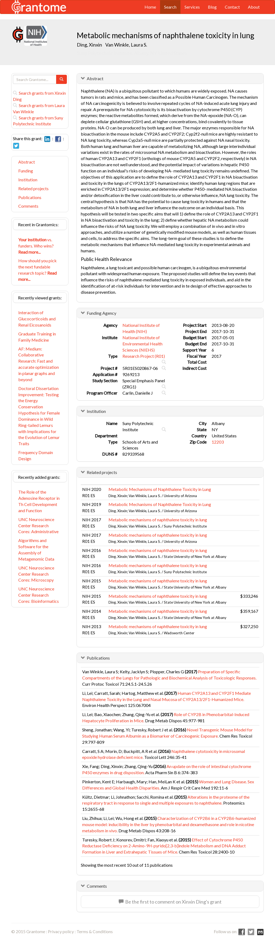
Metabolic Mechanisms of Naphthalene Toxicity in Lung (159, 489)
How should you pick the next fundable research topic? (37, 270)
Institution (27, 179)
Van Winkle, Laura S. (126, 45)
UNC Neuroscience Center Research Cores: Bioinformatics (38, 595)
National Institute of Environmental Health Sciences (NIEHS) (142, 343)
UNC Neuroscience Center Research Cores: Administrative (38, 525)
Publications (29, 197)
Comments (28, 205)
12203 (218, 441)
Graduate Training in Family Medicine (37, 336)
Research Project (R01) (143, 356)
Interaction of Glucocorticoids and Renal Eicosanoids (37, 318)
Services (192, 6)
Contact (232, 6)
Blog (212, 6)
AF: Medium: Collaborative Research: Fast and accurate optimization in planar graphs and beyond (38, 364)
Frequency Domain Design (35, 455)
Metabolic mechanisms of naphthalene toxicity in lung (157, 519)
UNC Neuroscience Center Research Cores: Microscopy (36, 574)
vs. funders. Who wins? (36, 245)
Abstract (26, 161)
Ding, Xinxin (90, 45)
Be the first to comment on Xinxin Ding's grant (170, 902)
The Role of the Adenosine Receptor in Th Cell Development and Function (39, 501)
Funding (25, 170)
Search (170, 6)
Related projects (33, 188)
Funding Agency (101, 313)
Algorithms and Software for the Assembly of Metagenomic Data (36, 549)
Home (150, 6)
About (254, 6)
